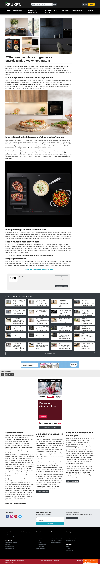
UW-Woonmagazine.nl (41, 544)
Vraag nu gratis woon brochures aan (39, 269)
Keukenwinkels (69, 550)
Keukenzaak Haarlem (56, 542)
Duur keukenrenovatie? (71, 538)
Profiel (61, 276)
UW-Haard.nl (39, 536)
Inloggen (7, 534)
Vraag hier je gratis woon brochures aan (25, 265)
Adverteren (23, 534)
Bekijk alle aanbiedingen (50, 427)
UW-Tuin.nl (38, 540)
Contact (22, 536)
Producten (61, 280)
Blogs (67, 546)
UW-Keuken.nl (39, 538)
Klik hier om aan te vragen (90, 561)
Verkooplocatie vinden (51, 11)
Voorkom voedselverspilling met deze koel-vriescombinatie (34, 255)
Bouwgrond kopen (70, 540)
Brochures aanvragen (72, 481)
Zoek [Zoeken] (54, 4)
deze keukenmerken (20, 439)
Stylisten (89, 10)
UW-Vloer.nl (38, 542)
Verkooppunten (61, 283)
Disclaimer (7, 544)
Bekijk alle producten (50, 353)
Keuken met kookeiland (56, 536)
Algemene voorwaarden (11, 542)
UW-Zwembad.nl (40, 546)
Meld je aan (50, 523)
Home (9, 10)
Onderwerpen (18, 10)
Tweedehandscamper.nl (71, 534)
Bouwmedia (21, 560)
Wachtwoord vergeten (10, 536)
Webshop (65, 10)
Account (85, 4)
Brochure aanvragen (61, 286)
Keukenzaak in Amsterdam (72, 536)
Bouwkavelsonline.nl (40, 548)
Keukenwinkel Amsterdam (57, 534)
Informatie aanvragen (32, 11)
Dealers (68, 548)
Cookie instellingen (9, 548)
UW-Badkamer (39, 534)
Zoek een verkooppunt (42, 491)
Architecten (77, 10)
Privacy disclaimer (9, 546)
